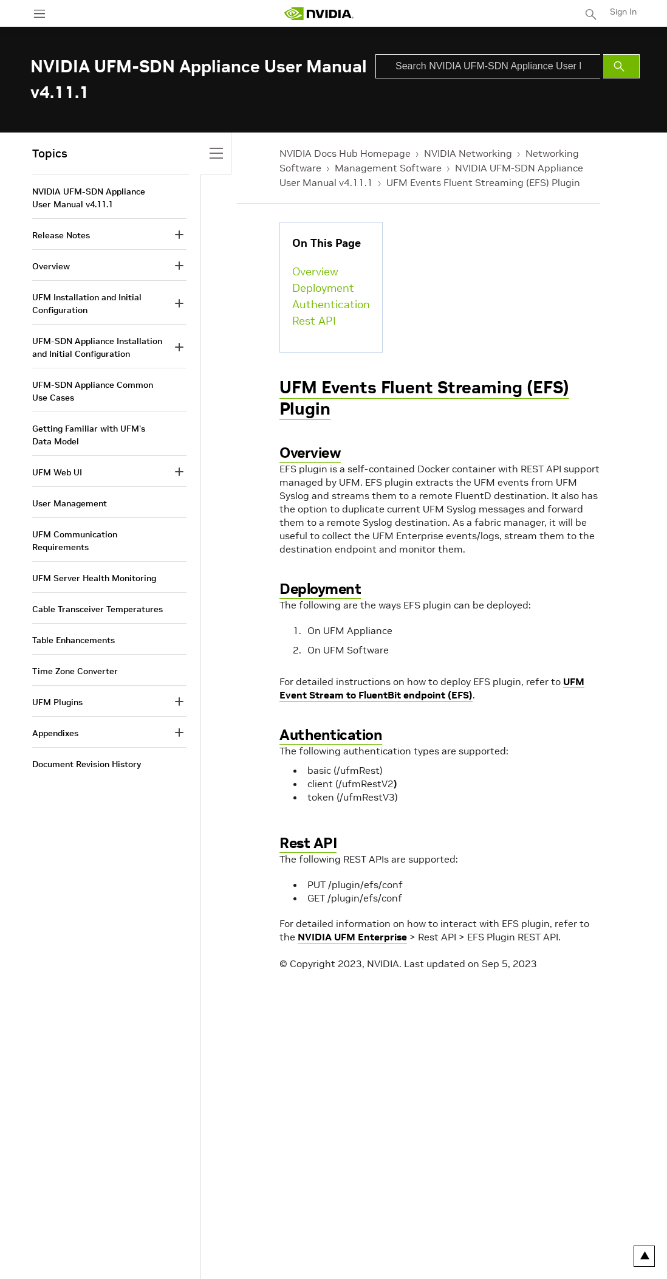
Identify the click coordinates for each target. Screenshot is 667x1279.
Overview (315, 271)
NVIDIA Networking (468, 153)
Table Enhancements (73, 640)
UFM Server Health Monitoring (94, 578)
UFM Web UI (57, 472)
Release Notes (61, 235)
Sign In (623, 11)
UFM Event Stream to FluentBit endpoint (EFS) (431, 688)
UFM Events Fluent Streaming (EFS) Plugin (483, 182)
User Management (69, 503)
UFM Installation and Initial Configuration (87, 303)
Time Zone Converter (75, 671)
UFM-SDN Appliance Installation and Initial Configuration (97, 347)
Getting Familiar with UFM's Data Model (88, 435)
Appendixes (55, 733)
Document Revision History (86, 764)
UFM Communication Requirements (74, 541)
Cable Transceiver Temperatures (97, 609)
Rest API (314, 321)
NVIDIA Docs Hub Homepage (345, 153)
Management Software (388, 168)
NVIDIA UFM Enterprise (352, 937)
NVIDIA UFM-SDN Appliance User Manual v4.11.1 (88, 198)
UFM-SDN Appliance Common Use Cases (92, 391)
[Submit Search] (621, 66)
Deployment (323, 288)
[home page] (319, 13)
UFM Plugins (57, 702)
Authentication (331, 304)
